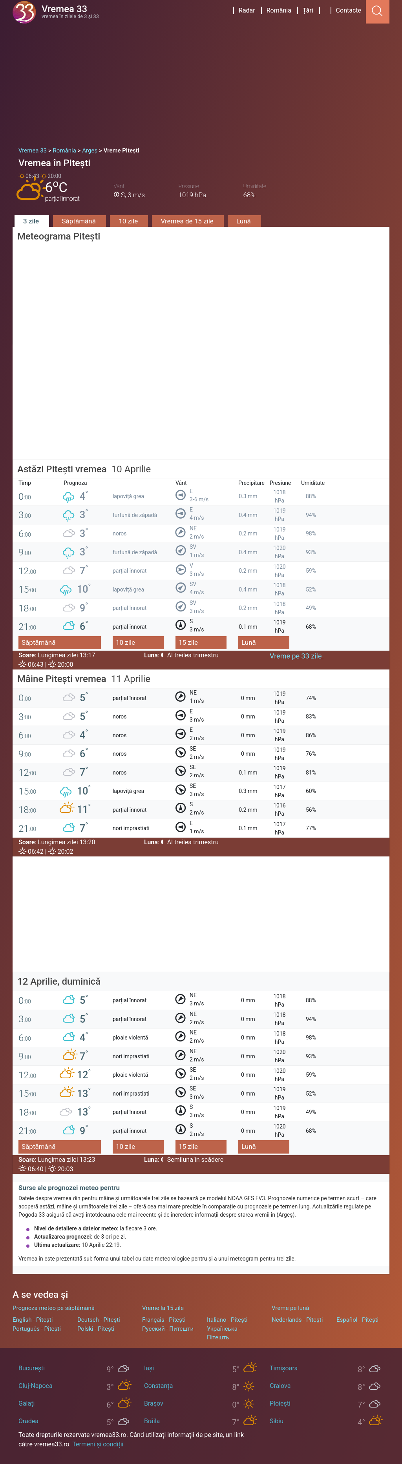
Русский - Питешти (168, 1328)
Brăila (152, 1421)
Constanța (158, 1386)
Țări (308, 10)
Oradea (28, 1421)
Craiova (280, 1386)
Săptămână (79, 221)
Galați (26, 1403)
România (279, 10)
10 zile (129, 221)
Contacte (348, 10)
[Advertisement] (201, 82)
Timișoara (284, 1368)
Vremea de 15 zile (188, 221)
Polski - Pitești (95, 1328)
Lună (244, 221)
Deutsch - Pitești (98, 1319)
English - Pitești (33, 1319)
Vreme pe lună (290, 1308)
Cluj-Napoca (35, 1386)
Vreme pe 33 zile (296, 656)
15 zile (188, 642)
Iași (149, 1368)
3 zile (31, 221)
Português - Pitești (37, 1328)
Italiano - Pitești (227, 1319)
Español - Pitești (357, 1319)
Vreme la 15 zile (163, 1308)
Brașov (153, 1403)
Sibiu (276, 1421)
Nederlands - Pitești (297, 1319)
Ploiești (280, 1403)
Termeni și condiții (97, 1444)
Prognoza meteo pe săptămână (54, 1308)
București (31, 1368)
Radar (247, 10)
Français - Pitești (164, 1319)
